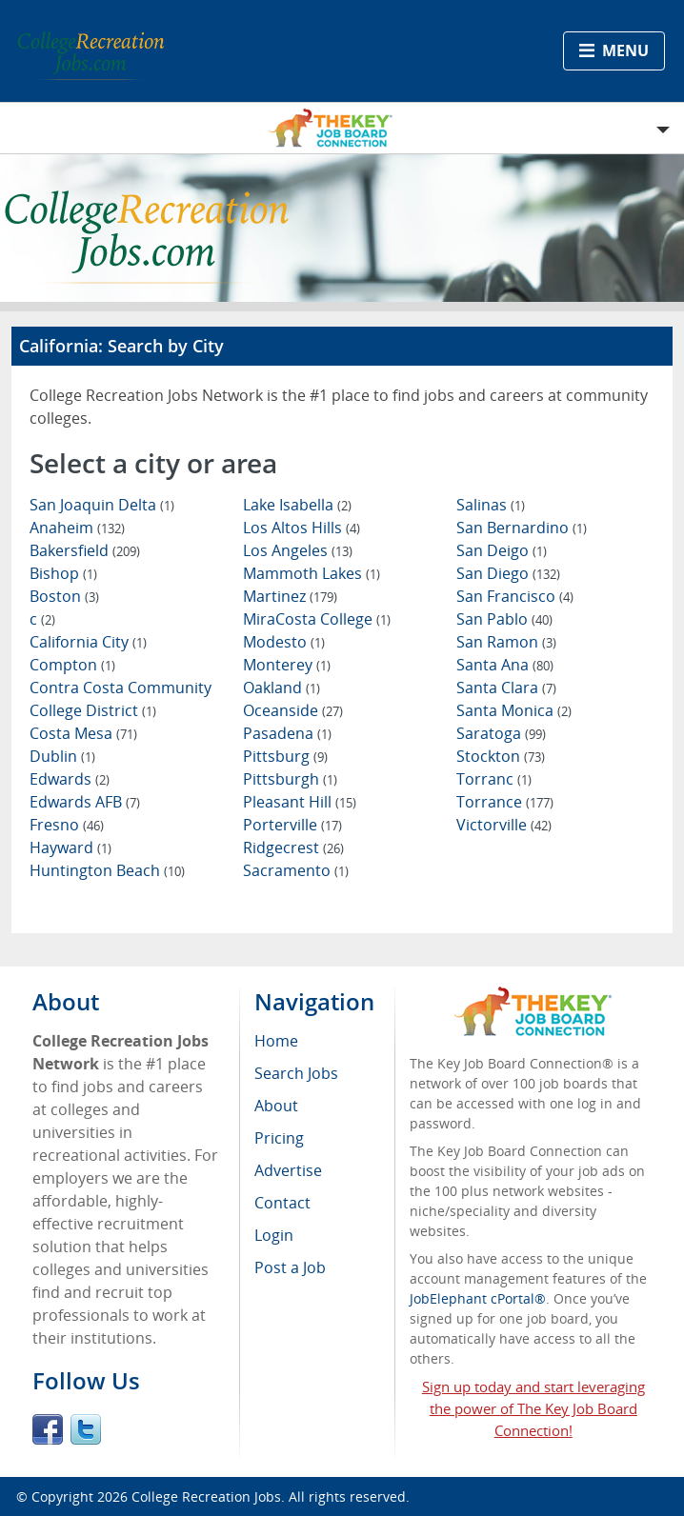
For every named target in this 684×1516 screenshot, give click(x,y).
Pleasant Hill (299, 801)
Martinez (290, 596)
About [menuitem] (276, 1105)
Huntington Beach (107, 870)
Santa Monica (514, 710)
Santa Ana (504, 664)
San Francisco (514, 596)
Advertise (288, 1170)
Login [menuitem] (273, 1235)
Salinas (490, 504)
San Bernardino (521, 527)
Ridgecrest (293, 847)
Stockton (500, 756)
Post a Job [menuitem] (290, 1267)
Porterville (292, 824)
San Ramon (506, 641)
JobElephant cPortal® (478, 1298)
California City (88, 641)
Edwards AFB (85, 801)
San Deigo (501, 550)
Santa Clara (506, 687)
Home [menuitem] (276, 1040)
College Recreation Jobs (206, 1496)
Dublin (62, 756)
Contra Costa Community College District (120, 699)
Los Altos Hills (301, 527)
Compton (72, 664)
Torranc (494, 778)
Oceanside (293, 710)
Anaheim (77, 527)
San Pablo (504, 618)
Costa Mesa (83, 733)
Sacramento (296, 870)
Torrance (504, 801)
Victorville (504, 824)
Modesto (284, 641)
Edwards (70, 778)
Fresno (67, 824)
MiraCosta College (317, 618)
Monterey (287, 664)
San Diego (508, 573)
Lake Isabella (297, 504)
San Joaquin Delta (102, 504)
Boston (64, 596)
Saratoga (501, 733)
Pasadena (287, 733)
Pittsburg (285, 756)
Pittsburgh (290, 778)
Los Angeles (297, 550)
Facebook (47, 1429)
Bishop (63, 573)
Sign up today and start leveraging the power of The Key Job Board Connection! (533, 1408)
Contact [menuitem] (282, 1202)
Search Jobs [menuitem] (296, 1073)
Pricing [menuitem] (279, 1137)
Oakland (281, 687)
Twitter (85, 1429)
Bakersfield (85, 550)
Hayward (70, 847)
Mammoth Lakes (311, 573)
